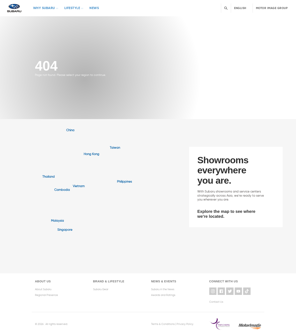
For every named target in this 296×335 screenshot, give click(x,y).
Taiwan (115, 147)
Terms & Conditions (163, 323)
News (86, 8)
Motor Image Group (272, 8)
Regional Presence (46, 294)
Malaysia (57, 220)
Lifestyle (67, 8)
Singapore (64, 229)
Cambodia (62, 189)
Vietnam (79, 186)
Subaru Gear (100, 289)
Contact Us (216, 300)
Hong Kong (91, 153)
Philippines (124, 181)
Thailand (48, 176)
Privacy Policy (185, 323)
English (240, 8)
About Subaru (43, 289)
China (70, 130)
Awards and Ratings (163, 294)
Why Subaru (42, 8)
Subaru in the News (162, 289)
